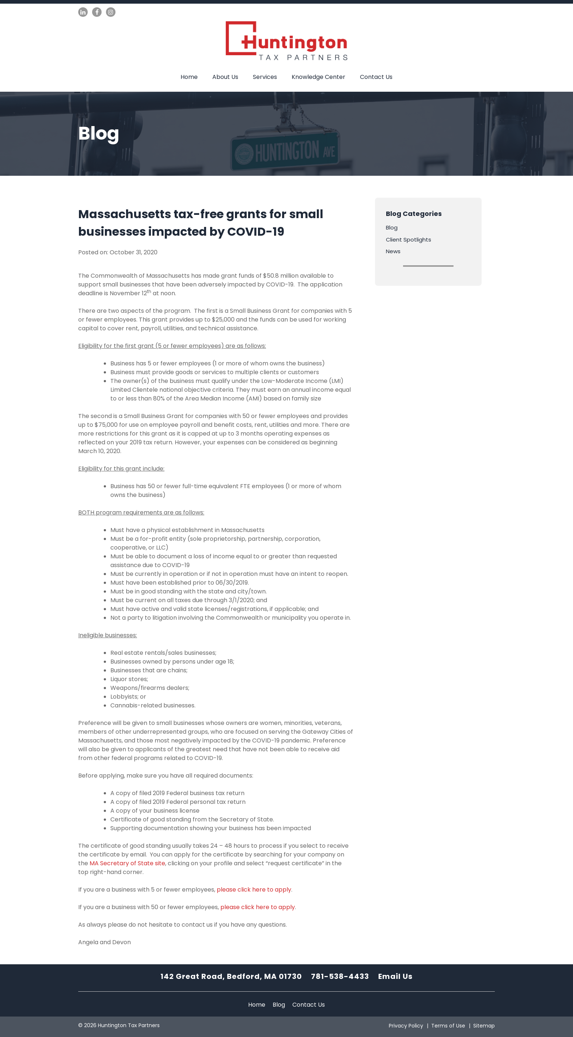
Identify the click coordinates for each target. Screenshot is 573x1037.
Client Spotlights (408, 239)
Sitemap (484, 1025)
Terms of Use (448, 1025)
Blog (392, 227)
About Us (225, 77)
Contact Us (376, 77)
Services (265, 77)
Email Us (395, 976)
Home (189, 77)
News (393, 251)
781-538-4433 (340, 976)
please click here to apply (254, 889)
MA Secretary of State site (127, 863)
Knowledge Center (318, 77)
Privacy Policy (406, 1025)
